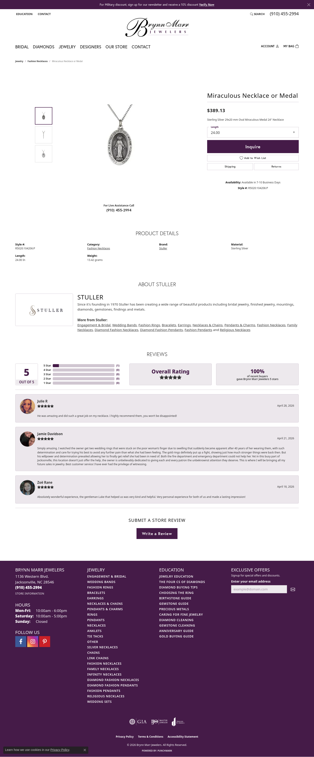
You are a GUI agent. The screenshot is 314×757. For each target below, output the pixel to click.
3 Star (47, 374)
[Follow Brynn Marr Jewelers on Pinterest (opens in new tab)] (44, 641)
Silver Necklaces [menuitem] (102, 647)
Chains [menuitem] (93, 653)
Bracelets (169, 325)
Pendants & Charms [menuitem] (105, 609)
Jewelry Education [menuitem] (176, 576)
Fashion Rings (149, 325)
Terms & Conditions (150, 736)
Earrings (184, 325)
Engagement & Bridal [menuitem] (106, 576)
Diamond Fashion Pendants (161, 330)
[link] (44, 14)
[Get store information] (29, 593)
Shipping (230, 166)
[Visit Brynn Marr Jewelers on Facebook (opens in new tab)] (20, 641)
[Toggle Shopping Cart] (291, 45)
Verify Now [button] (206, 4)
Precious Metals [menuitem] (174, 609)
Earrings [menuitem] (95, 598)
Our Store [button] (116, 46)
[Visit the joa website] (178, 721)
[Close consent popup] (85, 750)
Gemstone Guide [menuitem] (174, 604)
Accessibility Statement (183, 736)
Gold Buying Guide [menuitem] (176, 636)
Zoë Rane (44, 482)
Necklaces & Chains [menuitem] (105, 604)
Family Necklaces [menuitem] (103, 669)
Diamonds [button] (43, 46)
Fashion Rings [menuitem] (100, 587)
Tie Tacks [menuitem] (95, 636)
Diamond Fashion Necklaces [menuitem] (113, 680)
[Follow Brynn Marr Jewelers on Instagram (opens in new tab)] (32, 641)
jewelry (19, 61)
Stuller (163, 248)
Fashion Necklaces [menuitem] (104, 663)
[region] (120, 134)
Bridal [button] (22, 46)
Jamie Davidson (50, 434)
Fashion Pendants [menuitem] (103, 691)
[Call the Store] (28, 587)
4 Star (47, 370)
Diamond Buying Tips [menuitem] (178, 587)
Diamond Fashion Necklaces (116, 330)
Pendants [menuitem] (96, 620)
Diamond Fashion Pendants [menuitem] (112, 685)
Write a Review (157, 533)
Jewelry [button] (67, 46)
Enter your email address (250, 581)
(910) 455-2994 (118, 210)
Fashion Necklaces (38, 61)
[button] (23, 14)
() (117, 365)
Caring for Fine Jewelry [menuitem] (181, 614)
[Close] (308, 4)
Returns (276, 166)
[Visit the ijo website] (159, 721)
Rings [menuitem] (92, 614)
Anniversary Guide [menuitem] (176, 631)
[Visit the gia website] (138, 721)
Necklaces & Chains (208, 325)
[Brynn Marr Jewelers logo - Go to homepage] (157, 27)
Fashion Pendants (198, 330)
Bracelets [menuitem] (96, 593)
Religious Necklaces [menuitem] (106, 696)
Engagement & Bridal (94, 325)
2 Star (47, 378)
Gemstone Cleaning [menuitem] (177, 625)
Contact (141, 46)
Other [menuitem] (92, 642)
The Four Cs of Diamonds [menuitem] (182, 582)
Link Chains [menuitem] (98, 658)
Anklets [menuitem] (94, 631)
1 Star (47, 383)
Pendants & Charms (239, 325)
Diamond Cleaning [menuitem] (176, 620)
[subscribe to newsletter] (293, 589)
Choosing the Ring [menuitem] (176, 593)
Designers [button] (90, 46)
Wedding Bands (124, 325)
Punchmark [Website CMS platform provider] (165, 750)
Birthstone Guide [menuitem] (175, 598)
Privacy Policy (125, 736)
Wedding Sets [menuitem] (99, 702)
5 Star (47, 365)
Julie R (42, 401)
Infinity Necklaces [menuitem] (104, 674)
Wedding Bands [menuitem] (101, 582)
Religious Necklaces (235, 330)
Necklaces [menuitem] (96, 625)
